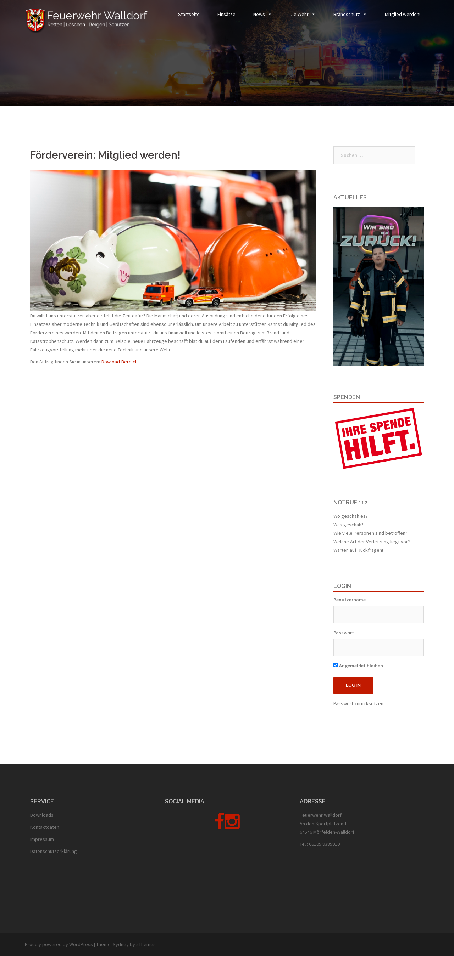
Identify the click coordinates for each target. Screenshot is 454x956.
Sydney (121, 944)
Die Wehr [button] (299, 14)
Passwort (343, 632)
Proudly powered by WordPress (59, 944)
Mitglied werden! (402, 14)
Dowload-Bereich (119, 361)
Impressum (42, 839)
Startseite (189, 14)
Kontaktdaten (44, 827)
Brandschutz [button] (346, 14)
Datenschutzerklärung (53, 851)
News (259, 14)
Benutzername (349, 599)
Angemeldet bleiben (358, 665)
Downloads (42, 815)
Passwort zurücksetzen (358, 703)
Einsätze (226, 14)
